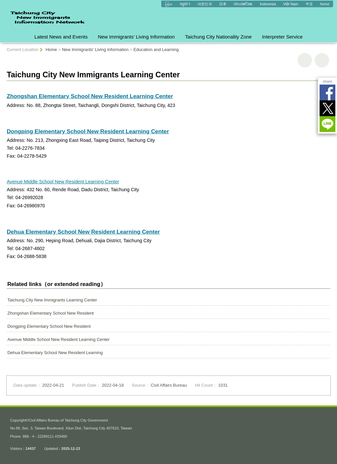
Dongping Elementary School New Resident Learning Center (88, 131)
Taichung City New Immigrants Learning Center (52, 299)
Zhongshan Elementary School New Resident (50, 313)
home (324, 4)
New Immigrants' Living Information (136, 36)
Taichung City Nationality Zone (218, 36)
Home (51, 49)
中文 (309, 4)
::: (3, 2)
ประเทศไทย (243, 4)
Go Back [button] (322, 60)
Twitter (327, 108)
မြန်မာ (168, 4)
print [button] (305, 60)
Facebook (327, 92)
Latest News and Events (61, 36)
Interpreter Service (282, 36)
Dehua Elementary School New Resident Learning (55, 352)
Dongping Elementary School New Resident (49, 326)
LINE (327, 124)
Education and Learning (156, 49)
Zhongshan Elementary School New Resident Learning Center (90, 96)
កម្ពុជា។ (185, 4)
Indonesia (268, 4)
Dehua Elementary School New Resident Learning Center (83, 231)
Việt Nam (290, 4)
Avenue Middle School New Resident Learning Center (63, 181)
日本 (222, 4)
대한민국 (204, 4)
